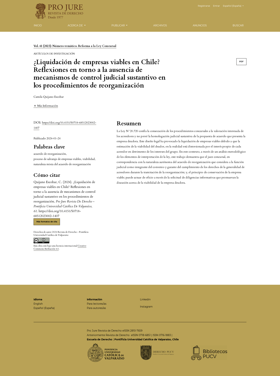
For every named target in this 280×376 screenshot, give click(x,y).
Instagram (146, 306)
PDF (241, 61)
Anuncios (200, 25)
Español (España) (234, 5)
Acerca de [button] (75, 25)
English (38, 303)
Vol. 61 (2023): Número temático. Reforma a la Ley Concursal (75, 46)
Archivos (160, 25)
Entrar (216, 5)
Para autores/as (96, 308)
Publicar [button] (118, 25)
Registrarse (204, 5)
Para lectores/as (96, 303)
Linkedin (145, 299)
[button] (46, 106)
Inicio (38, 25)
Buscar (238, 25)
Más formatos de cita (46, 222)
